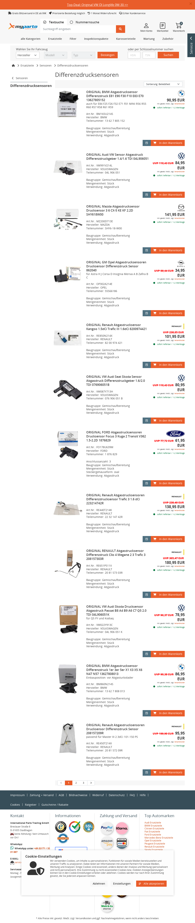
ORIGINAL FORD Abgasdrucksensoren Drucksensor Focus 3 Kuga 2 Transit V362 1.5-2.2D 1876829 (116, 436)
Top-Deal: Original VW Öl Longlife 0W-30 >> (97, 5)
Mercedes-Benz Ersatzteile (159, 837)
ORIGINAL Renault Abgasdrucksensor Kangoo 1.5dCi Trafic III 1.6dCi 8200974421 (116, 327)
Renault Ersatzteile (154, 846)
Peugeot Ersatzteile (155, 843)
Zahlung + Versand (42, 795)
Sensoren (46, 65)
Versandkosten (179, 104)
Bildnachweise (78, 795)
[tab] (53, 22)
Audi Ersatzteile (153, 822)
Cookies (15, 804)
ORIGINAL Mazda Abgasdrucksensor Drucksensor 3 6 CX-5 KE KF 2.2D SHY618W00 (113, 210)
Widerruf (98, 795)
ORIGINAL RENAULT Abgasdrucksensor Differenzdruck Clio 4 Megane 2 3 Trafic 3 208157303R (115, 555)
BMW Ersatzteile (153, 825)
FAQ (132, 795)
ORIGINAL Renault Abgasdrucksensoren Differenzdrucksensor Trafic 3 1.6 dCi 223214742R (115, 499)
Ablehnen (99, 883)
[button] (192, 4)
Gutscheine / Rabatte (55, 804)
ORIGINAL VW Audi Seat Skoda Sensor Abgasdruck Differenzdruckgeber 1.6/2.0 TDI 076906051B (115, 381)
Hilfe (143, 795)
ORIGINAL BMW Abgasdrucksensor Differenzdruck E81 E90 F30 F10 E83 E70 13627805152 (115, 96)
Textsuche (56, 22)
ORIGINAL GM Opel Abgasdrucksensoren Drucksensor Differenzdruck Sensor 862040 (116, 266)
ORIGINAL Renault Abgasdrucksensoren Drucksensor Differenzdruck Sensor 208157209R (115, 729)
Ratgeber (31, 804)
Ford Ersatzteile (153, 834)
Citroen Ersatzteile (154, 828)
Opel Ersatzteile (153, 840)
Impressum (17, 795)
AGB (61, 795)
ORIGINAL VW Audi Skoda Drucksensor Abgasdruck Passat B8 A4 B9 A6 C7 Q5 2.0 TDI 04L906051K (116, 610)
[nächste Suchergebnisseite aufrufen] (91, 783)
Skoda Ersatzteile (154, 849)
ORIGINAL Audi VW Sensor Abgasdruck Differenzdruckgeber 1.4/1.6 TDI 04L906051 (117, 156)
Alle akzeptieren (151, 883)
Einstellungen (122, 883)
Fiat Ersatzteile (152, 831)
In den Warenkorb (167, 143)
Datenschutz (117, 795)
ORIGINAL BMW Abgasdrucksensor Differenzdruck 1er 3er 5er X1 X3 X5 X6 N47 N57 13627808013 (114, 670)
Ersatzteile (27, 65)
